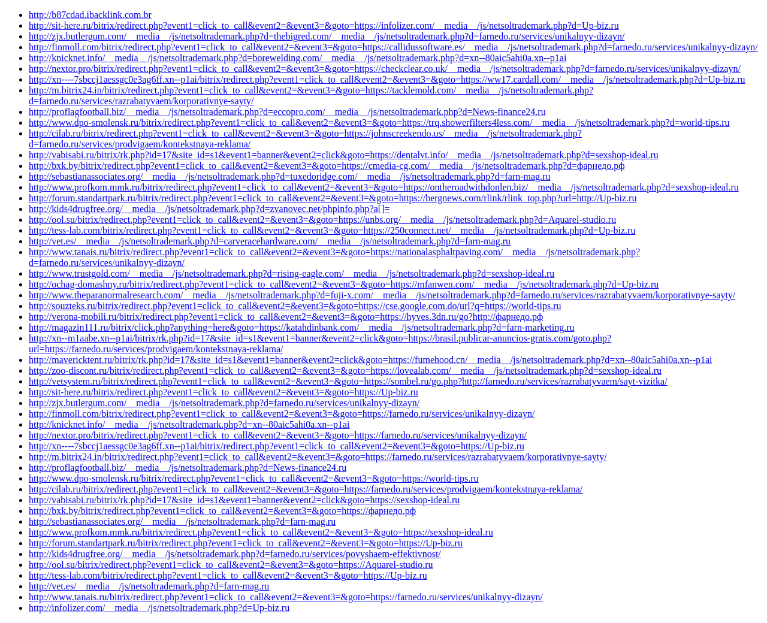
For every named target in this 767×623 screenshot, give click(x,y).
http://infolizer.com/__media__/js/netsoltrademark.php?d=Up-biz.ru (159, 608)
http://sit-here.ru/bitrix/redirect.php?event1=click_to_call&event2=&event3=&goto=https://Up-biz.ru (223, 392)
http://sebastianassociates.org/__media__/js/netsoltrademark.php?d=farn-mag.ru (182, 521)
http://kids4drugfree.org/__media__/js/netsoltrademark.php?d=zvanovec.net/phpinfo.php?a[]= (209, 209)
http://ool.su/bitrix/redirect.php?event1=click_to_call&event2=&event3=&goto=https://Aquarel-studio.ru (231, 565)
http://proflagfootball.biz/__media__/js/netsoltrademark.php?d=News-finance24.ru (187, 467)
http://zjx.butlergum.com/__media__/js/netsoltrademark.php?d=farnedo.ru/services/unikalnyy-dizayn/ (224, 403)
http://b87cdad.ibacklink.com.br (90, 15)
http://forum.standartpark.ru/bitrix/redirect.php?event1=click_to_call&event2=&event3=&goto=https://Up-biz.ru (246, 543)
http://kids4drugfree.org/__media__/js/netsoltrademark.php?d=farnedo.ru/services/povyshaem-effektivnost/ (235, 554)
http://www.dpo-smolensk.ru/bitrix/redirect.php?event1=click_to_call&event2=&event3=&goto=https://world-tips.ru (253, 478)
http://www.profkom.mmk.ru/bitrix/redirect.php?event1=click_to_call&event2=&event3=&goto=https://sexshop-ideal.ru (261, 532)
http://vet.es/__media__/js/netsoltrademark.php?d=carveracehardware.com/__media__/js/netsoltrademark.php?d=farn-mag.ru (270, 241)
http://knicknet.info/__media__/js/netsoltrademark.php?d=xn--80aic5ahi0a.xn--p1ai (189, 424)
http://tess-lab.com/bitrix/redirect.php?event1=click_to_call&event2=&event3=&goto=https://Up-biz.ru (228, 575)
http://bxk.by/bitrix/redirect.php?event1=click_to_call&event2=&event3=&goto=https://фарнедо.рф (222, 511)
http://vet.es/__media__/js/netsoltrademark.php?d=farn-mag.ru (149, 586)
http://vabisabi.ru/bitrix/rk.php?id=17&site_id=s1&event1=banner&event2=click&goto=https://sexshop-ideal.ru (244, 500)
